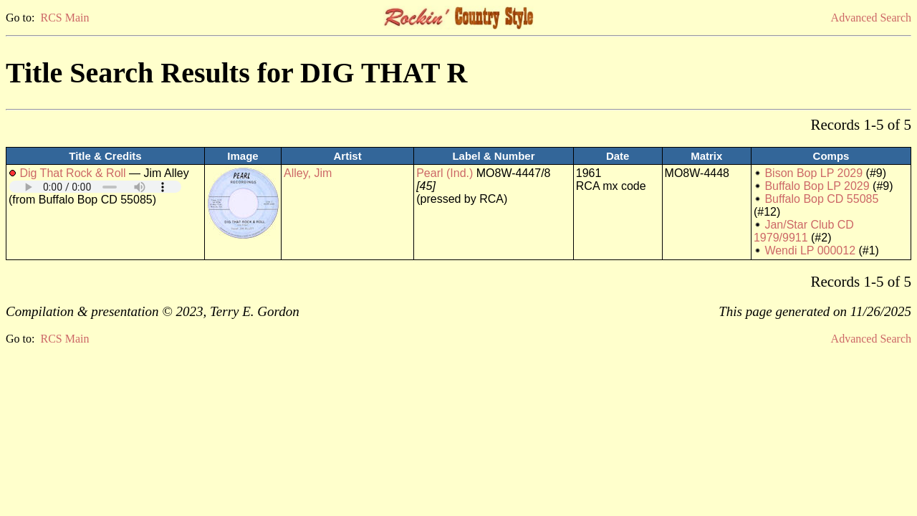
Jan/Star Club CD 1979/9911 (804, 231)
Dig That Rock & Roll (72, 173)
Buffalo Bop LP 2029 (816, 186)
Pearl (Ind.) (444, 173)
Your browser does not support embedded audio (95, 187)
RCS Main (64, 17)
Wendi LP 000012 (809, 250)
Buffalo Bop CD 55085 (821, 199)
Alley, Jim (308, 173)
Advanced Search (871, 17)
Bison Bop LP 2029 (813, 173)
